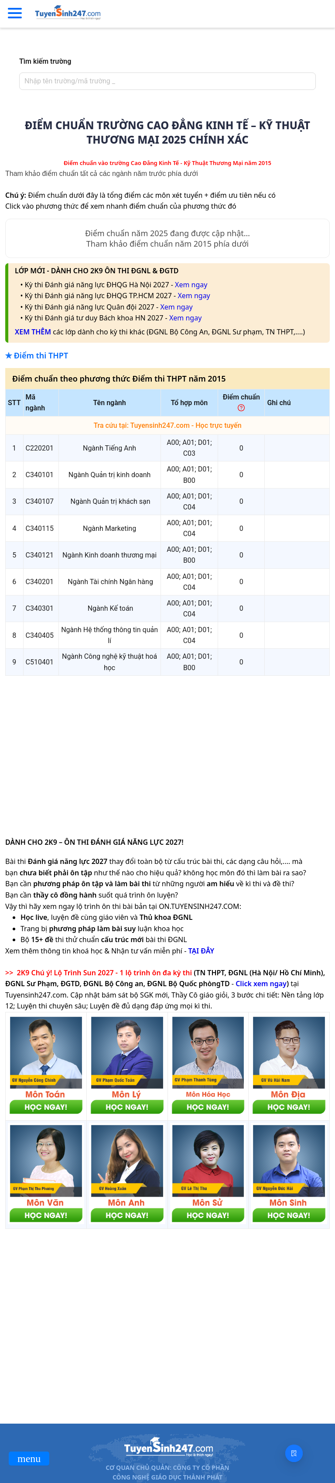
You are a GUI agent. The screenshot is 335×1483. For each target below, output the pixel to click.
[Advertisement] (167, 744)
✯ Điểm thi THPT (36, 355)
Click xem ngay (261, 983)
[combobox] (164, 81)
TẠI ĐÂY (201, 951)
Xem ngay (191, 284)
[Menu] (14, 13)
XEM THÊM (33, 332)
